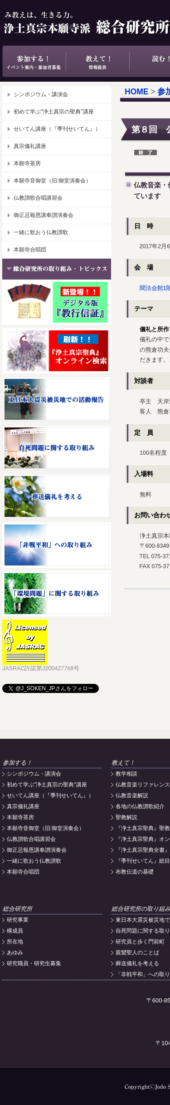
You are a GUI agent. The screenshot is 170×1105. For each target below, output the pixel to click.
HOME (137, 91)
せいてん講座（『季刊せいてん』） (57, 129)
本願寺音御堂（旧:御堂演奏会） (52, 180)
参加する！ (34, 61)
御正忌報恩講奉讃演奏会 (43, 215)
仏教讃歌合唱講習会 (38, 198)
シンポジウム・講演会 (41, 94)
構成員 (15, 931)
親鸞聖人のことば (137, 952)
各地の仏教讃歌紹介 (140, 806)
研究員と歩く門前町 (140, 941)
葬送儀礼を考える (137, 963)
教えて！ (97, 61)
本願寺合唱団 (30, 249)
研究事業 (18, 920)
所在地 (15, 941)
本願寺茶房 (27, 163)
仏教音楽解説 (132, 795)
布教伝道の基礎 (135, 872)
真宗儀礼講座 (30, 146)
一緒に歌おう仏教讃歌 (41, 232)
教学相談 (126, 774)
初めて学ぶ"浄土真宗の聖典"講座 (54, 111)
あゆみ (15, 952)
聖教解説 (126, 817)
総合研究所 (17, 908)
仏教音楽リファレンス (143, 784)
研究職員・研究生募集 (34, 963)
